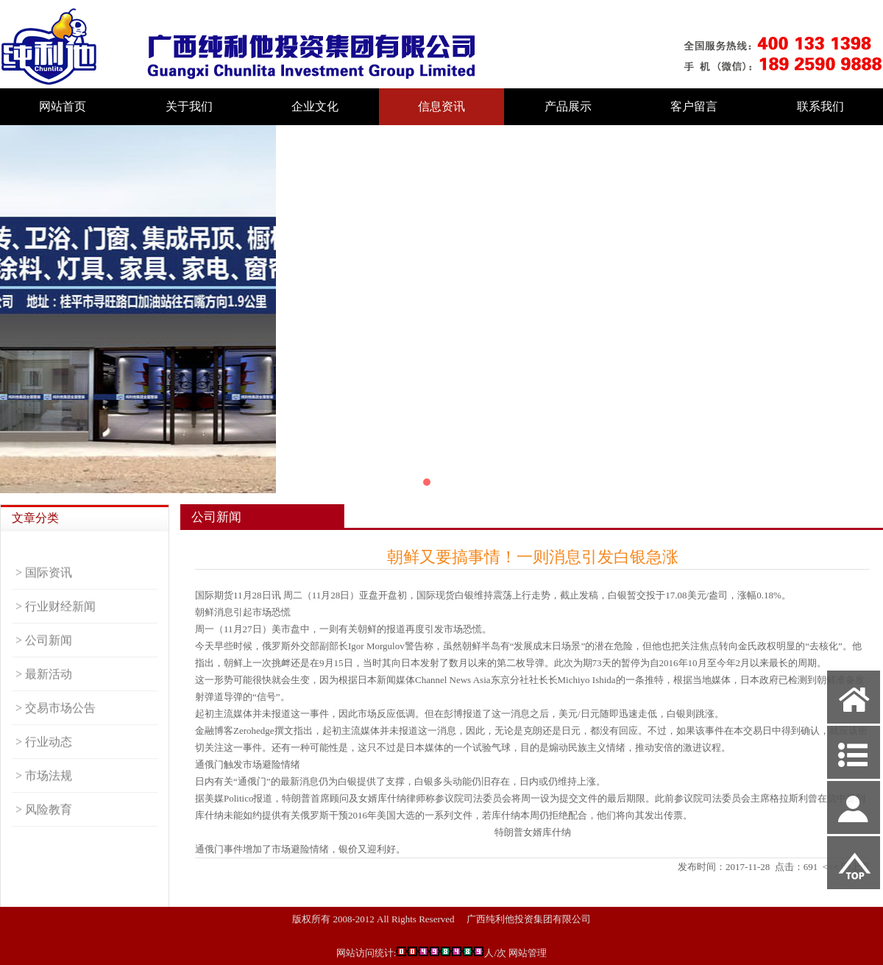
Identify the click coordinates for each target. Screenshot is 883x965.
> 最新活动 (43, 689)
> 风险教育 (43, 825)
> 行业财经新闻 (55, 621)
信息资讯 (441, 106)
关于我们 (189, 106)
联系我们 (820, 106)
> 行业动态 (43, 757)
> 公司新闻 (43, 655)
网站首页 (62, 106)
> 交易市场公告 (55, 723)
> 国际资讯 (43, 588)
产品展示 (568, 106)
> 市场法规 (43, 791)
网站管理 (527, 952)
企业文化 (314, 106)
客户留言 (693, 106)
